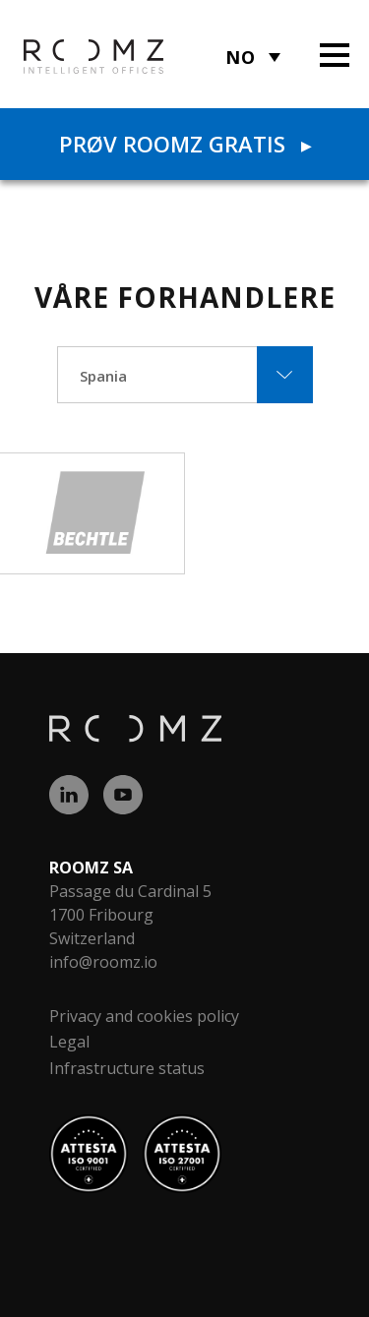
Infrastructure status (127, 1068)
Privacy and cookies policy (144, 1016)
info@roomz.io (103, 962)
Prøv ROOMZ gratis (185, 143)
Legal (69, 1041)
